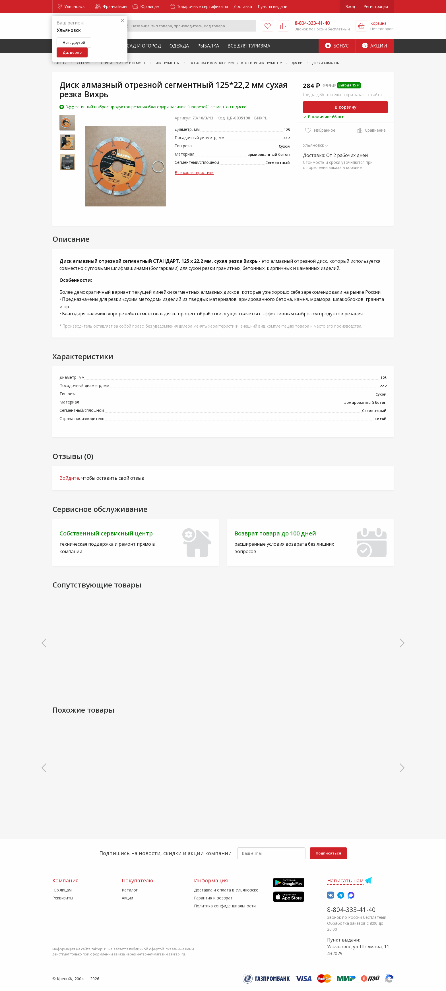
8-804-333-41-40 (351, 909)
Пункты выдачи (272, 6)
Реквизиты (62, 898)
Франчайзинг (111, 6)
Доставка (243, 6)
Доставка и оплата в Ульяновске (226, 890)
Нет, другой (74, 42)
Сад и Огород (144, 46)
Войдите (69, 478)
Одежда (179, 46)
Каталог (130, 890)
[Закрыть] (122, 21)
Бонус (337, 46)
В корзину (345, 107)
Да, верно (72, 52)
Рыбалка (208, 46)
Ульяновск (71, 6)
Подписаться (328, 853)
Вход (350, 6)
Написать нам (345, 880)
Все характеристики (194, 172)
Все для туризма (249, 46)
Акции (374, 46)
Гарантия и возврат (213, 898)
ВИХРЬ (261, 118)
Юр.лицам (146, 6)
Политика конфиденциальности (225, 906)
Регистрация (376, 6)
